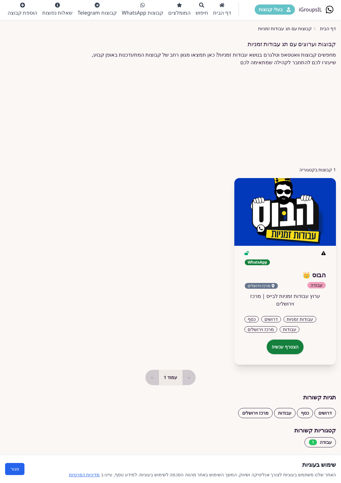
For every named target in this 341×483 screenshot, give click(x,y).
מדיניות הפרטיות (84, 475)
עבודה (320, 442)
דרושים (325, 413)
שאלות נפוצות (57, 9)
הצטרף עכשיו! (285, 347)
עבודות (284, 413)
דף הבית (222, 9)
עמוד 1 (170, 377)
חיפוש (202, 9)
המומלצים (179, 9)
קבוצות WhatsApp (142, 9)
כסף (305, 413)
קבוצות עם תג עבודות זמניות (285, 28)
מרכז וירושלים (255, 413)
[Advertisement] (170, 116)
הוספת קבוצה (22, 9)
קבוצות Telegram (97, 9)
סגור (14, 469)
